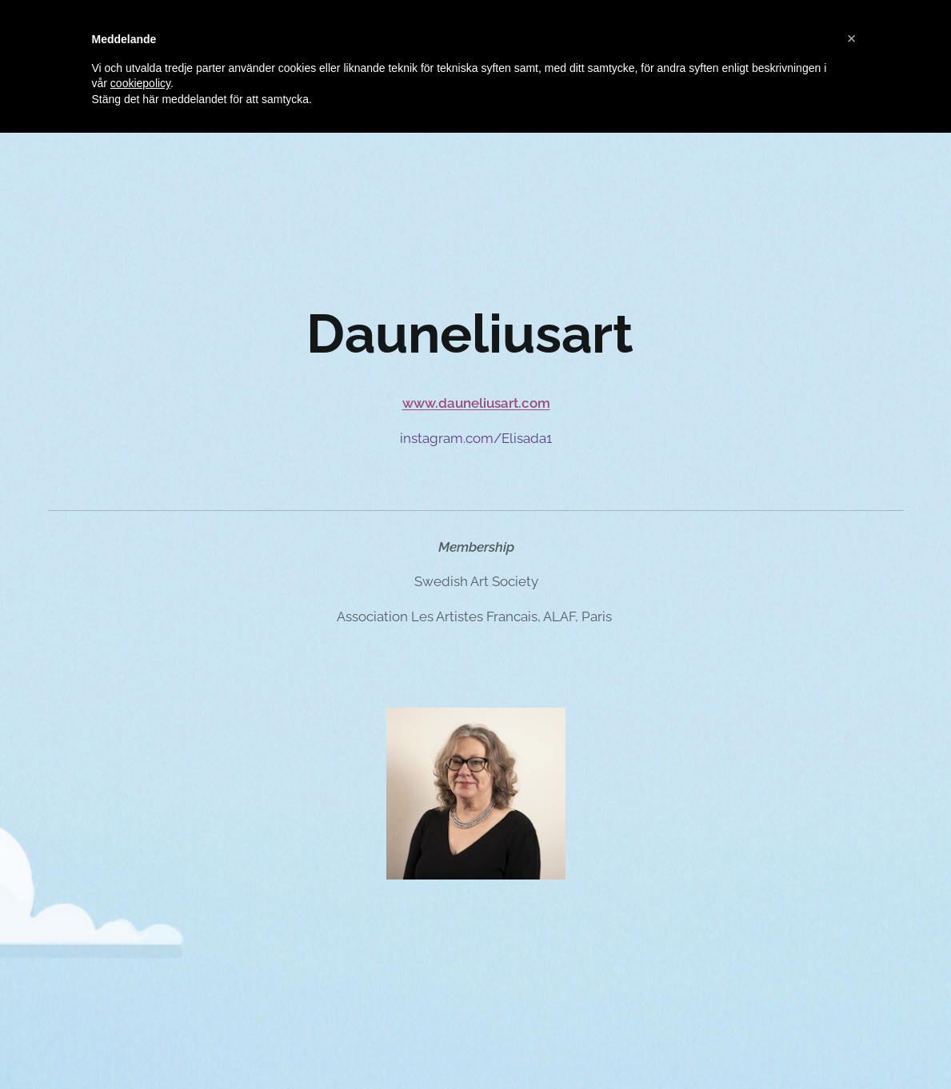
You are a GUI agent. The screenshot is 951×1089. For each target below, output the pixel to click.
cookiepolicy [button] (140, 83)
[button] (852, 38)
